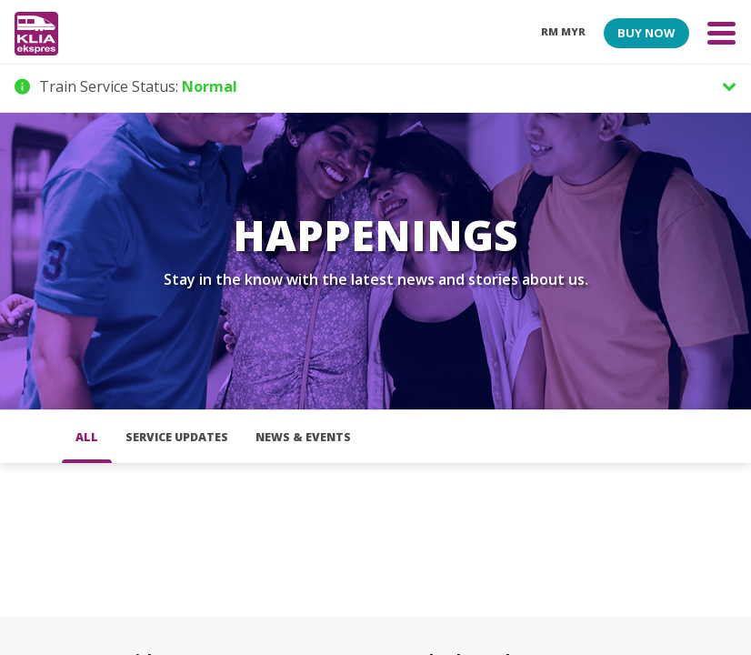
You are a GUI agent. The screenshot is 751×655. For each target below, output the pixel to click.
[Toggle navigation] (721, 32)
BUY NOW (646, 33)
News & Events (303, 437)
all (86, 437)
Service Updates (176, 437)
